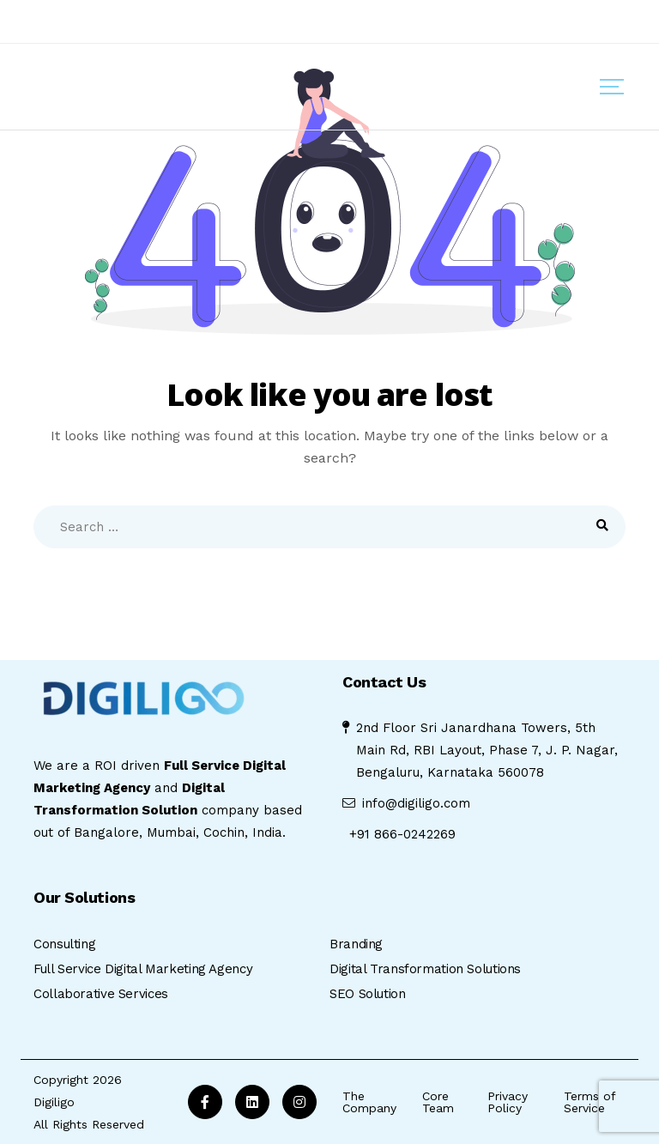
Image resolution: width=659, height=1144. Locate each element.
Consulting (64, 944)
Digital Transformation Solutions (425, 969)
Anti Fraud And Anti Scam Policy (124, 21)
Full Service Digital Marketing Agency (142, 969)
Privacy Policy (507, 1102)
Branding (356, 944)
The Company (369, 1102)
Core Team (438, 1102)
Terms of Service (589, 1102)
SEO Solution (368, 994)
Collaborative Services (100, 994)
